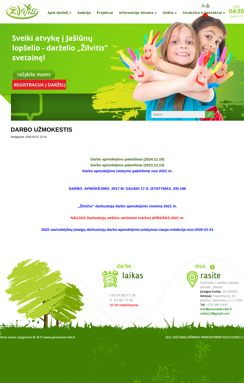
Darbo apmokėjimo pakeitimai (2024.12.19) (127, 159)
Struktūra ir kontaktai (204, 12)
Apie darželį (59, 12)
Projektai (105, 12)
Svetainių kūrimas (186, 337)
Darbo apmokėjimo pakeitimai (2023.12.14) (127, 165)
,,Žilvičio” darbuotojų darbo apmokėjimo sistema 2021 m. (127, 206)
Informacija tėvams (138, 12)
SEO (168, 337)
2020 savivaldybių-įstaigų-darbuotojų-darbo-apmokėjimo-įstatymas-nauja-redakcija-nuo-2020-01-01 (127, 229)
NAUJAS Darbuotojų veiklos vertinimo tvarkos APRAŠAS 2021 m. (127, 218)
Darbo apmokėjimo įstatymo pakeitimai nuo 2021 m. (127, 171)
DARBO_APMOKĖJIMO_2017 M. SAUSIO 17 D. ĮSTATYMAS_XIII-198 (127, 188)
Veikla (170, 12)
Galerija (84, 12)
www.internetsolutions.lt (222, 337)
